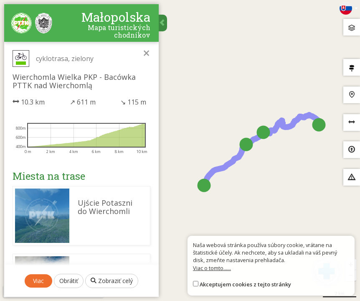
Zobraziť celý (112, 281)
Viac (38, 281)
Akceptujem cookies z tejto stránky (245, 284)
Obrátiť (68, 281)
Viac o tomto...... (212, 268)
